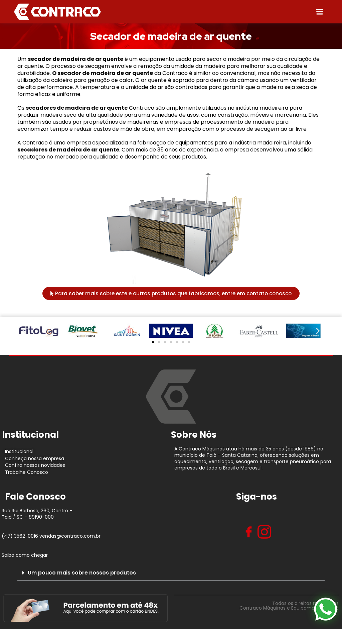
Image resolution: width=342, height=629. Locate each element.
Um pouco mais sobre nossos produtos (82, 572)
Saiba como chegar (25, 555)
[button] (24, 331)
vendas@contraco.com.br (70, 536)
